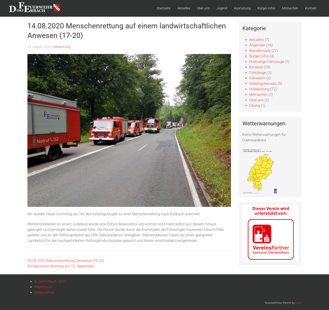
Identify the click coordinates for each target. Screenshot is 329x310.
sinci (298, 303)
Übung (254, 105)
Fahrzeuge (257, 72)
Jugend (221, 8)
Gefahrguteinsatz (263, 83)
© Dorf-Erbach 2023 (50, 281)
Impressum (43, 287)
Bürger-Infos (266, 8)
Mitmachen (290, 8)
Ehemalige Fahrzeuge (266, 61)
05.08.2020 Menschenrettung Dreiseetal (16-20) (65, 261)
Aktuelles (183, 8)
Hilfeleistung (61, 47)
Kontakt (310, 8)
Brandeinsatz (260, 51)
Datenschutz (44, 292)
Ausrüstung (242, 8)
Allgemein (257, 45)
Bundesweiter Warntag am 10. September (60, 266)
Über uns (203, 8)
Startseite (163, 8)
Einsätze (256, 67)
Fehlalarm (257, 78)
